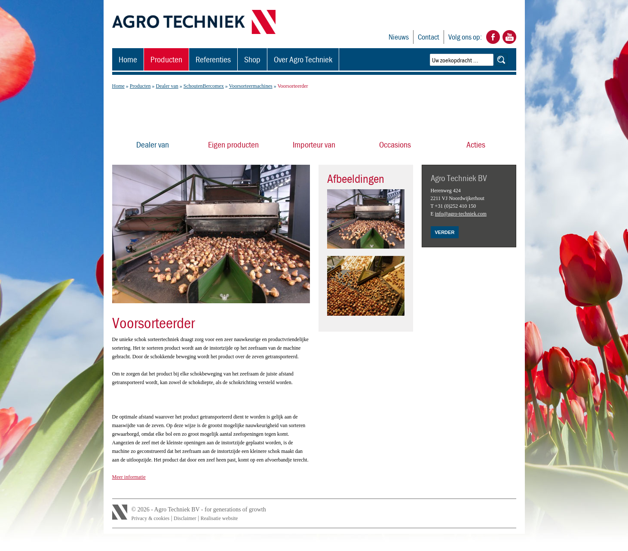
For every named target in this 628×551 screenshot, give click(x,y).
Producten (166, 59)
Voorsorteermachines (251, 86)
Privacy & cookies (151, 518)
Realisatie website (219, 518)
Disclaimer (185, 518)
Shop (252, 59)
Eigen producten (233, 144)
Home (128, 59)
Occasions (395, 144)
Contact (428, 37)
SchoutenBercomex (204, 86)
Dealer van (167, 86)
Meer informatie (129, 477)
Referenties (213, 59)
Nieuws (399, 37)
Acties (475, 144)
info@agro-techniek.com (461, 214)
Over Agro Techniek (303, 59)
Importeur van (314, 144)
